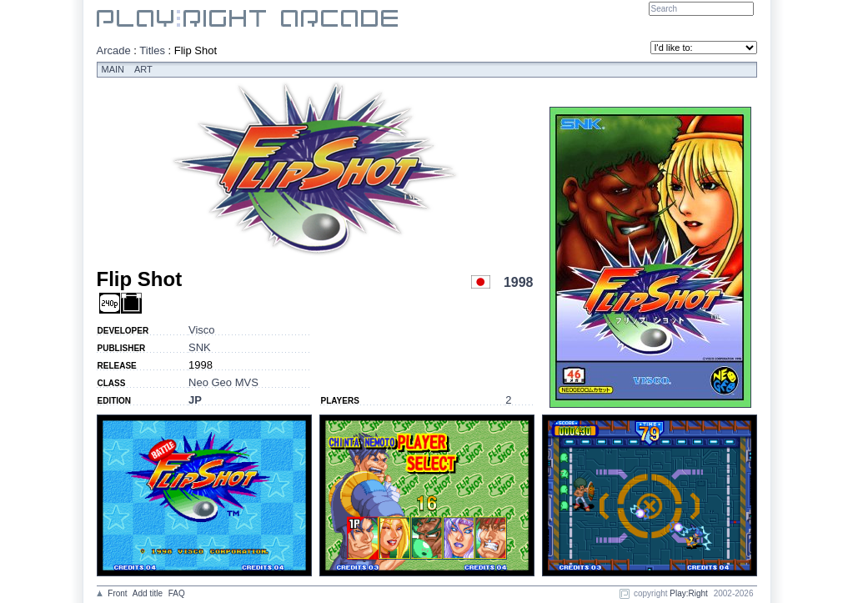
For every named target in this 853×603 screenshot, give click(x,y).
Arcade (114, 50)
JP (195, 400)
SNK (199, 347)
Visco (201, 330)
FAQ (176, 593)
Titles (152, 50)
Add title (148, 593)
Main (113, 69)
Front (117, 593)
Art (143, 69)
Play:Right (689, 593)
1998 (519, 282)
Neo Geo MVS (223, 382)
